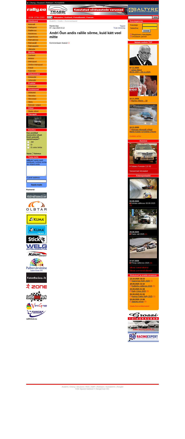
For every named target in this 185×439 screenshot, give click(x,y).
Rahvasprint (33, 46)
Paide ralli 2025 (137, 234)
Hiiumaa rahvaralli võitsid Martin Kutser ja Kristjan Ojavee (143, 130)
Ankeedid (32, 77)
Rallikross (32, 30)
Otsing (32, 3)
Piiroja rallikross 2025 (140, 263)
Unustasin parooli (139, 37)
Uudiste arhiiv (135, 136)
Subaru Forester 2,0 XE (141, 166)
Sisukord (40, 3)
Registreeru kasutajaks (141, 34)
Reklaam (49, 3)
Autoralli (31, 24)
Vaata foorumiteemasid (139, 306)
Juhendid (32, 80)
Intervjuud (32, 61)
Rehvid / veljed (34, 105)
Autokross (32, 34)
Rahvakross (33, 40)
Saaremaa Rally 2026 (141, 281)
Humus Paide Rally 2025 (142, 296)
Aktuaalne (58, 17)
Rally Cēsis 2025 (139, 291)
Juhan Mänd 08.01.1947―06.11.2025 (140, 71)
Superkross (33, 37)
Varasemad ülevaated (139, 171)
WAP (93, 387)
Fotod (30, 68)
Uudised (68, 17)
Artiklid (31, 58)
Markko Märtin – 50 (139, 101)
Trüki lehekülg (119, 28)
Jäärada (31, 49)
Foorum (90, 17)
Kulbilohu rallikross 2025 (142, 286)
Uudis (60, 21)
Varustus (32, 96)
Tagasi (122, 26)
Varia (30, 102)
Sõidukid (31, 93)
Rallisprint (32, 27)
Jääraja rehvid (137, 301)
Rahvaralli (32, 43)
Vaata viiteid (33, 111)
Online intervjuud (35, 65)
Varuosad (32, 99)
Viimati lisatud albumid (139, 267)
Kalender (32, 71)
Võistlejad (32, 86)
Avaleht (52, 21)
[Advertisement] (92, 415)
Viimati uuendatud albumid (141, 271)
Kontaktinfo (59, 3)
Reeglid (120, 387)
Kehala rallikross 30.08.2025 (143, 203)
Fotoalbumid (79, 17)
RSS (88, 387)
